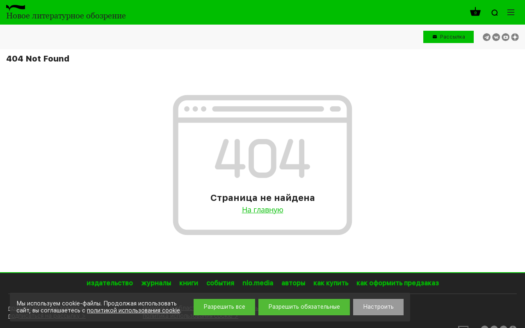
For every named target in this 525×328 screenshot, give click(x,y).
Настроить (378, 306)
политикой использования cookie (133, 310)
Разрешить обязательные (304, 306)
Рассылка (452, 37)
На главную (262, 209)
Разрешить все (224, 306)
